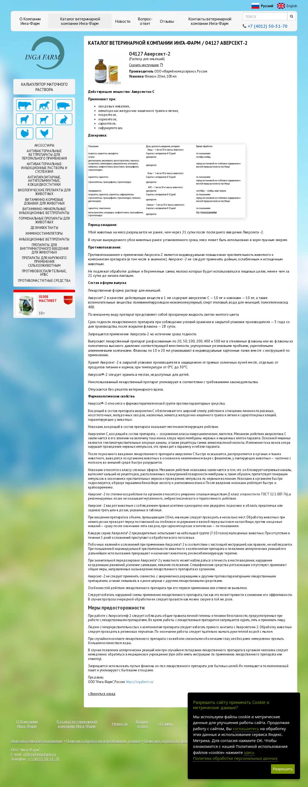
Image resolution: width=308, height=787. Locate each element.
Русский (262, 6)
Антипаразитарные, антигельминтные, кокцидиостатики (44, 181)
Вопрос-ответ (145, 21)
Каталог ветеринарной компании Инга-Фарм (80, 21)
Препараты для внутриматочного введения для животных (44, 249)
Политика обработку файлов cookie (174, 741)
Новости (122, 21)
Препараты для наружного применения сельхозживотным (44, 262)
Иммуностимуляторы (44, 233)
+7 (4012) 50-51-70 (267, 26)
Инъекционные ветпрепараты (44, 239)
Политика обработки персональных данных (103, 741)
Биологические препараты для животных (44, 192)
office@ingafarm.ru (39, 754)
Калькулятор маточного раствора (44, 87)
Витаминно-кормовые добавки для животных (44, 201)
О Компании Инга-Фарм (30, 21)
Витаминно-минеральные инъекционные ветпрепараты (44, 211)
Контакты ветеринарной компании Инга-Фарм (209, 21)
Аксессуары (44, 145)
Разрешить (283, 768)
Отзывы (167, 21)
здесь (249, 752)
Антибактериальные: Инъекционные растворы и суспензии (44, 168)
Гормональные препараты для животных (44, 220)
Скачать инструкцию (146, 65)
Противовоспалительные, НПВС (44, 273)
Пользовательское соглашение (37, 741)
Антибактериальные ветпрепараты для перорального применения (44, 155)
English (287, 6)
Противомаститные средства (44, 280)
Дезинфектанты (44, 228)
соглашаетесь (246, 728)
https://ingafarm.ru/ (140, 682)
